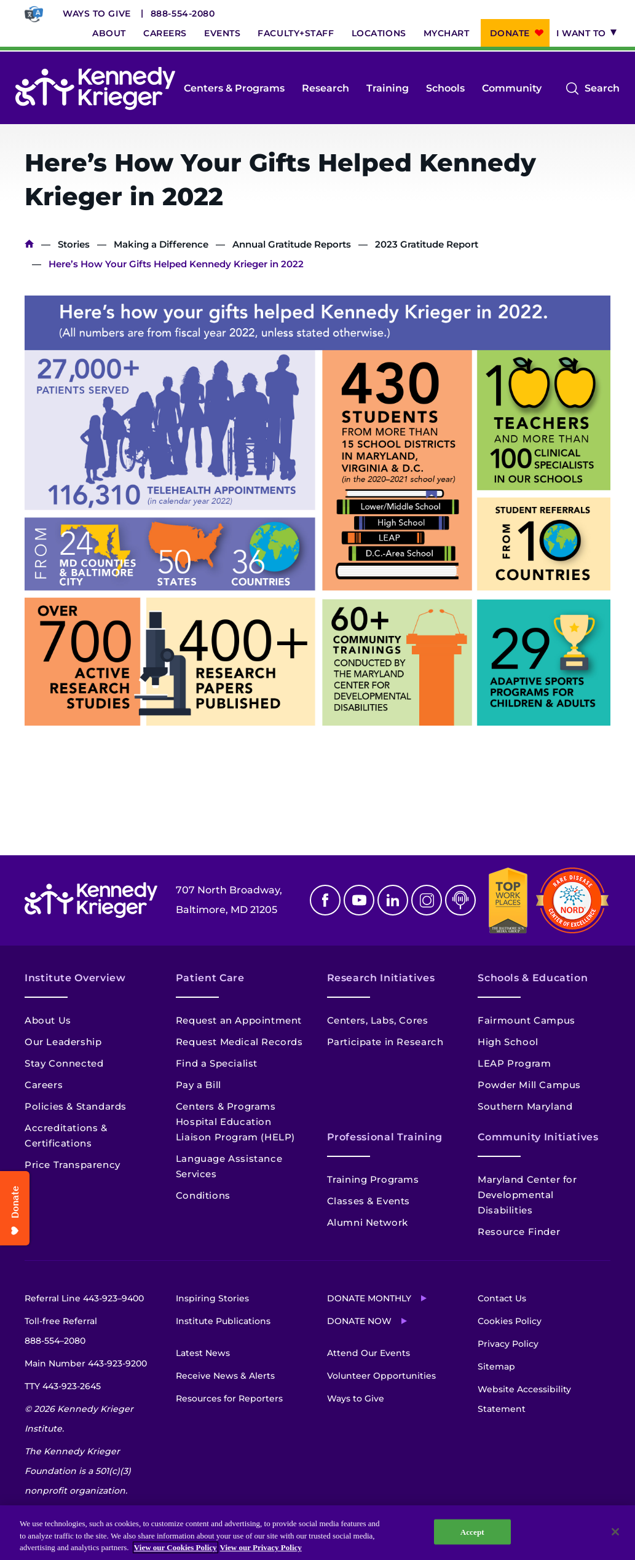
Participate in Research (385, 1042)
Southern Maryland (525, 1106)
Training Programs (373, 1179)
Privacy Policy (508, 1343)
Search (602, 88)
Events (222, 33)
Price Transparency (72, 1164)
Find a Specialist (217, 1063)
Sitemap (496, 1366)
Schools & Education (533, 978)
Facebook (325, 900)
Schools (445, 88)
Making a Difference (161, 244)
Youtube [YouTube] (359, 900)
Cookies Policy (510, 1321)
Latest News (203, 1352)
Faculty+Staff (296, 33)
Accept (472, 1531)
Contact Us (502, 1298)
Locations (379, 33)
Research (325, 88)
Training (387, 88)
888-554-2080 (183, 13)
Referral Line (84, 1298)
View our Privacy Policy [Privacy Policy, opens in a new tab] (261, 1547)
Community (512, 88)
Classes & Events (369, 1201)
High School (508, 1042)
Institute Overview (75, 978)
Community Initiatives (538, 1137)
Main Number (86, 1363)
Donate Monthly (369, 1298)
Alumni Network (367, 1222)
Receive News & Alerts (225, 1375)
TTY (63, 1386)
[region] (317, 1532)
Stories (74, 244)
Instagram (426, 900)
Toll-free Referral (61, 1332)
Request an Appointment (239, 1020)
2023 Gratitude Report (426, 244)
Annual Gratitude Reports (291, 244)
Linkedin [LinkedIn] (392, 900)
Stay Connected (64, 1063)
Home (29, 244)
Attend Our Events (368, 1352)
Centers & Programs (234, 88)
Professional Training (385, 1137)
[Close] (615, 1531)
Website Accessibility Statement (524, 1399)
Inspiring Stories (212, 1298)
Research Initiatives (381, 978)
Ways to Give (97, 13)
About (109, 33)
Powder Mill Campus (529, 1085)
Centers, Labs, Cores (377, 1020)
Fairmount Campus (526, 1020)
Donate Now (359, 1321)
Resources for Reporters (229, 1398)
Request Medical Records (239, 1042)
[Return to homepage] (95, 88)
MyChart (447, 33)
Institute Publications (223, 1321)
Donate (510, 33)
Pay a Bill (198, 1085)
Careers (165, 33)
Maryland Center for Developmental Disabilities (527, 1195)
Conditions (203, 1195)
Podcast (460, 900)
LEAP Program (514, 1063)
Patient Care (210, 978)
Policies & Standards (76, 1106)
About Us (48, 1020)
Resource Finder (519, 1231)
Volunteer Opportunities (381, 1375)
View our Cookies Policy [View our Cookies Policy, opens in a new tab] (175, 1547)
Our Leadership (63, 1042)
